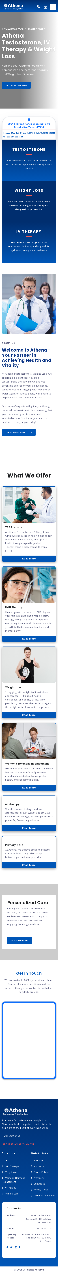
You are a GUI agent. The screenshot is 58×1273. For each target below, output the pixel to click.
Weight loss (11, 1172)
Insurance (39, 1166)
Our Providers (20, 940)
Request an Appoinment (18, 1144)
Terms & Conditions (44, 1195)
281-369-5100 (11, 1136)
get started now (16, 85)
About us (38, 1160)
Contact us (39, 1183)
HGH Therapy (12, 1166)
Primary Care (12, 1193)
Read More (29, 558)
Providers (39, 1177)
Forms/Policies (41, 1172)
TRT (7, 1160)
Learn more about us (19, 432)
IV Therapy (10, 1187)
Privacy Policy (41, 1189)
